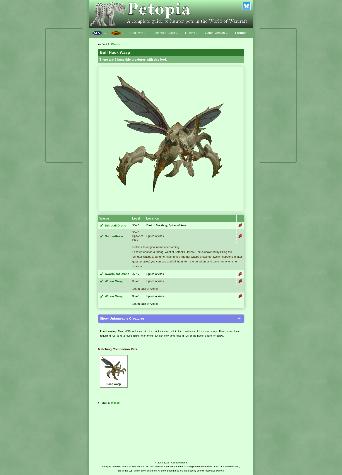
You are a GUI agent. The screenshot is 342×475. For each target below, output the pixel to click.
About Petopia (179, 462)
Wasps (115, 44)
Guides (192, 33)
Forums (242, 33)
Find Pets (138, 33)
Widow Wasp (114, 281)
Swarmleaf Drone (117, 274)
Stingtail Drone (115, 225)
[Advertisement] (64, 95)
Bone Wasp (114, 371)
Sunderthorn (114, 236)
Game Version (217, 33)
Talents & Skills (166, 33)
